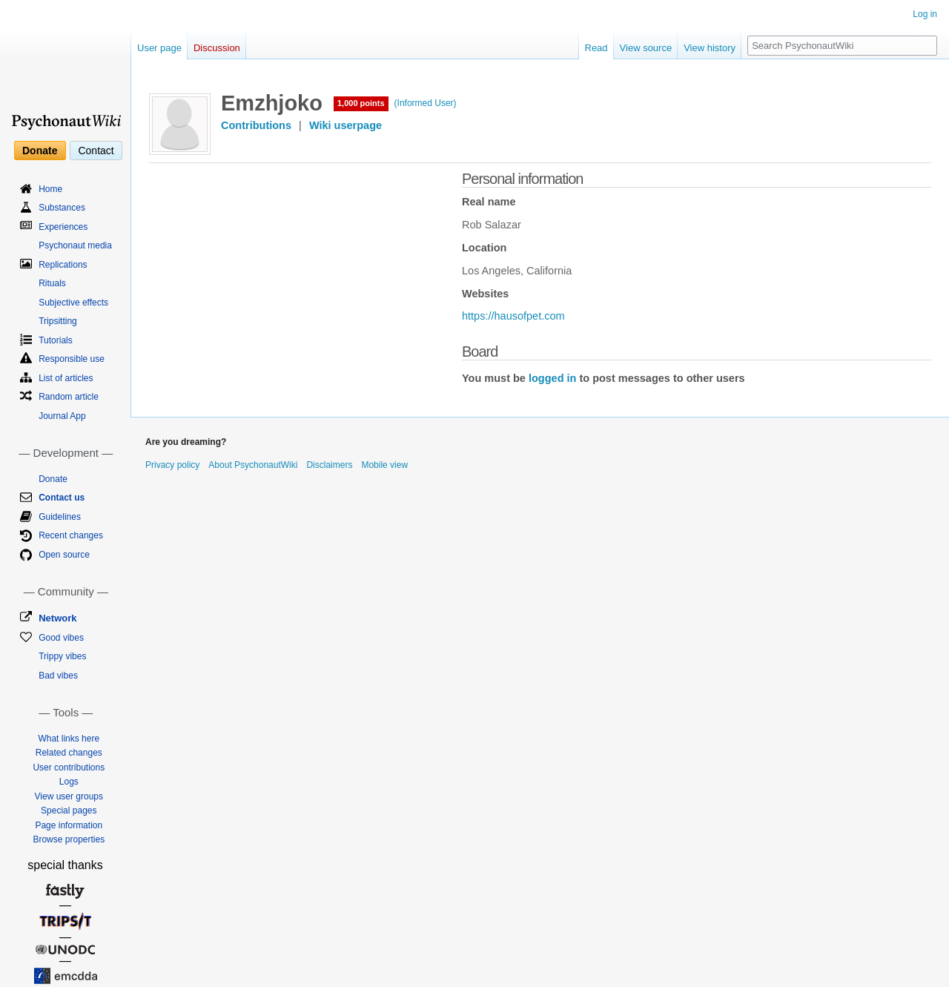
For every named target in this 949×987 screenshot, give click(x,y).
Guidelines (60, 517)
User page (159, 47)
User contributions (69, 767)
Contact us (62, 497)
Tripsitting (58, 321)
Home (50, 189)
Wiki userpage (345, 125)
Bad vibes (58, 675)
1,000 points (361, 103)
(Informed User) (425, 103)
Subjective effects (73, 302)
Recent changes (71, 535)
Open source (64, 554)
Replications (63, 265)
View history (709, 47)
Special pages (68, 810)
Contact (95, 150)
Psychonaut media (75, 245)
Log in (925, 14)
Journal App (62, 416)
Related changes (69, 752)
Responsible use (72, 359)
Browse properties (69, 839)
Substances (62, 207)
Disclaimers (329, 465)
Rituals (52, 283)
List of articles (66, 378)
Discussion (217, 47)
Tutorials (56, 340)
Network (57, 618)
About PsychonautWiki (252, 465)
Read (596, 47)
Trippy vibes (62, 656)
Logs (69, 781)
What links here (68, 738)
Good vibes (61, 638)
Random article (69, 397)
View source (646, 47)
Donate (39, 150)
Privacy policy (172, 465)
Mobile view (384, 465)
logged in (552, 378)
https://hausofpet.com (513, 316)
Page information (68, 825)
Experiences (63, 227)
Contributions (256, 125)
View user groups (69, 796)
